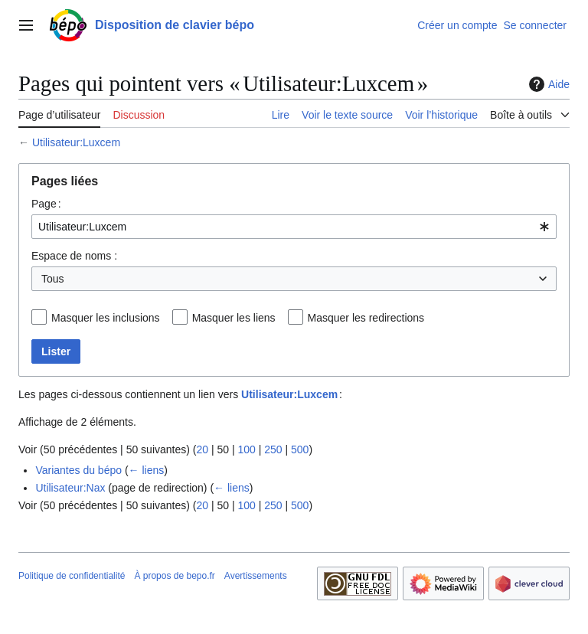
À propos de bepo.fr (174, 575)
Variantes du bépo (78, 470)
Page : (46, 204)
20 (202, 449)
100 (246, 449)
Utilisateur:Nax (70, 488)
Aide (547, 84)
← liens (147, 470)
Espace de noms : (74, 256)
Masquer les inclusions (105, 318)
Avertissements (255, 575)
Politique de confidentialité (71, 575)
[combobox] (294, 226)
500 (300, 449)
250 (273, 449)
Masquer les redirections (366, 318)
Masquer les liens (234, 318)
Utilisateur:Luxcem (76, 142)
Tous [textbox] (52, 279)
